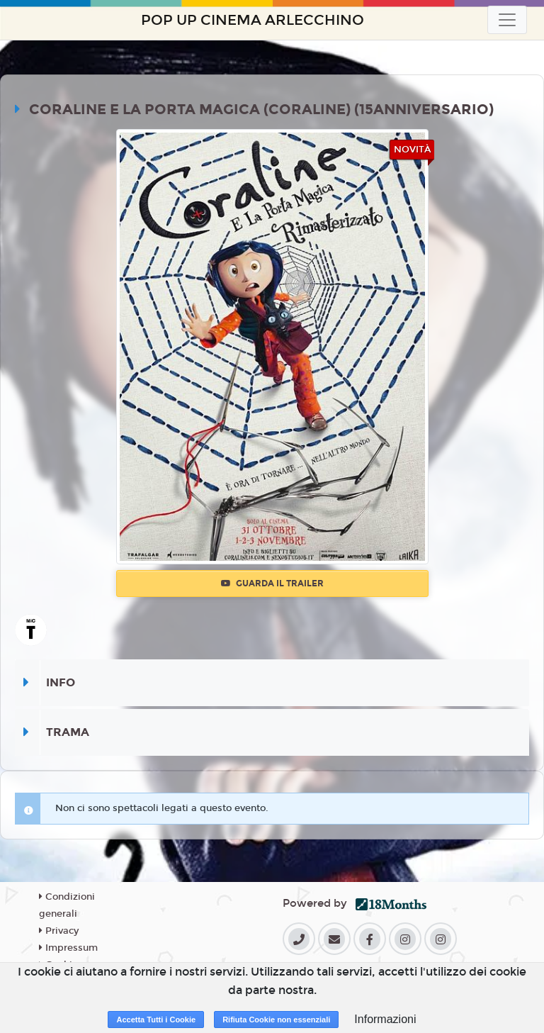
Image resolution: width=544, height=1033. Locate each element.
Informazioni (385, 1019)
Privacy (59, 931)
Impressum (68, 948)
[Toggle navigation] (507, 20)
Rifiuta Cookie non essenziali (276, 1019)
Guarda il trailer (272, 583)
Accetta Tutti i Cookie (156, 1019)
